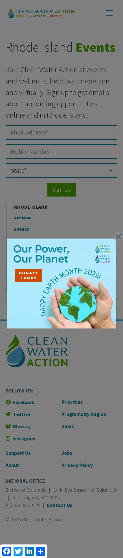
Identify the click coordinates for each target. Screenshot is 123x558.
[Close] (118, 236)
